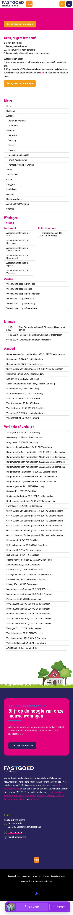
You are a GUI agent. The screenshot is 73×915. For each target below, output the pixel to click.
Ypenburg (49, 795)
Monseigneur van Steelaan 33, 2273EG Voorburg (29, 589)
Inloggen (10, 184)
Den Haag (59, 795)
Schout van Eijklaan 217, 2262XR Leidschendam (28, 623)
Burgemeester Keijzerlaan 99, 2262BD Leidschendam (31, 481)
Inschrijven (11, 189)
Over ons (10, 111)
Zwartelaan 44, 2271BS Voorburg (22, 648)
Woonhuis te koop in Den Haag (20, 284)
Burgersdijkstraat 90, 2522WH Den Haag (25, 486)
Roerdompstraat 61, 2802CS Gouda (23, 398)
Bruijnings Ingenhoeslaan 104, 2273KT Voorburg (29, 447)
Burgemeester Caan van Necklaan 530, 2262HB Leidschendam (35, 467)
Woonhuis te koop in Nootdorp (20, 298)
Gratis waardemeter (18, 160)
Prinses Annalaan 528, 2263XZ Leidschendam (28, 609)
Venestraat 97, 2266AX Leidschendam (24, 413)
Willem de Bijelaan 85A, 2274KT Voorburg (26, 643)
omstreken (35, 799)
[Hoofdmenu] (69, 4)
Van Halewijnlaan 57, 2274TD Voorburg (24, 633)
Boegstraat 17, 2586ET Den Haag (22, 442)
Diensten (10, 130)
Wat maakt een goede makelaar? (28, 339)
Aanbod (10, 116)
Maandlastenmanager (19, 155)
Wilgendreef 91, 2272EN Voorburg (22, 418)
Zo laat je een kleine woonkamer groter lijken (34, 335)
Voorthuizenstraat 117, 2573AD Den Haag (26, 638)
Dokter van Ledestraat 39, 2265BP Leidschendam (29, 496)
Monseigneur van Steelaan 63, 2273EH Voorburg (29, 594)
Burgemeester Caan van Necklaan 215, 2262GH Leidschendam (35, 457)
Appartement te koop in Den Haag (17, 241)
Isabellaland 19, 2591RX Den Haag (22, 555)
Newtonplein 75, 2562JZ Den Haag (22, 388)
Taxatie (12, 150)
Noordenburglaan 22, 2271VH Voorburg (24, 393)
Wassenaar (19, 795)
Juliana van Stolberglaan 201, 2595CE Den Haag (29, 560)
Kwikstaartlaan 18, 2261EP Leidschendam (26, 579)
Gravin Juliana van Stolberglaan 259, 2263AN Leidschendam (34, 525)
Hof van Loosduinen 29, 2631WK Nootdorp (26, 545)
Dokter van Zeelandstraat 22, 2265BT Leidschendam (31, 501)
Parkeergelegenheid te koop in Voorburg (51, 234)
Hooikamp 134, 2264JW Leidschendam (25, 374)
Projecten (13, 125)
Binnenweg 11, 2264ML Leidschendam (24, 437)
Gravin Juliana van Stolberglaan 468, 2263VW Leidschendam (34, 535)
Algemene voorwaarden (17, 204)
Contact (10, 179)
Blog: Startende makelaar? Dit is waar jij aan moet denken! (35, 328)
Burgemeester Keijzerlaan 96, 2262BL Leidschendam (31, 476)
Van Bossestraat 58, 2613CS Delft (22, 403)
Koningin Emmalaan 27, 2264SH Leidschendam (28, 574)
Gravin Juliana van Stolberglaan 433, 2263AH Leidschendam (34, 369)
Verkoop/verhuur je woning (21, 165)
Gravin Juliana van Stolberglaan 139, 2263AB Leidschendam (34, 511)
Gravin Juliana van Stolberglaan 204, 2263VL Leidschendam (34, 520)
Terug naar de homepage (20, 24)
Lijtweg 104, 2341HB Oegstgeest (22, 584)
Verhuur (12, 145)
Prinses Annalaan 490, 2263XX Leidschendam (28, 604)
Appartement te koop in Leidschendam (17, 249)
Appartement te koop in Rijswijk (17, 264)
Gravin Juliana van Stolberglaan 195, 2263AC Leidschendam (34, 515)
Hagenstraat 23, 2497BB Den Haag (22, 540)
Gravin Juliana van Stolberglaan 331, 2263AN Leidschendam (34, 530)
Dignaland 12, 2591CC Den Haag (21, 491)
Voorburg (8, 795)
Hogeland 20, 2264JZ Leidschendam (23, 550)
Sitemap (10, 209)
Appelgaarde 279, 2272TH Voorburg (23, 432)
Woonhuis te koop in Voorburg (20, 303)
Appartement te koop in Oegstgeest (17, 256)
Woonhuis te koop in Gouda (19, 289)
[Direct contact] (62, 4)
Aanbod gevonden (17, 120)
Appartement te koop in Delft (17, 234)
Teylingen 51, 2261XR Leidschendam (23, 628)
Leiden (40, 795)
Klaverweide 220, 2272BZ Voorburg (23, 564)
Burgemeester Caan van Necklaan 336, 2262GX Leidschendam (35, 354)
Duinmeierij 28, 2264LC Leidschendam (24, 359)
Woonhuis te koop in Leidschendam (23, 293)
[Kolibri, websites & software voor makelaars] (36, 893)
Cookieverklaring (14, 199)
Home (9, 106)
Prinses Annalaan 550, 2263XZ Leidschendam (28, 613)
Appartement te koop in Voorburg (17, 271)
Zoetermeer (30, 795)
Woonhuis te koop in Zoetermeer (21, 308)
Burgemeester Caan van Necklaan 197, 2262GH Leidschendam (35, 452)
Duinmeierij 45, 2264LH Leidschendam (24, 364)
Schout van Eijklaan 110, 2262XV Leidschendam (28, 618)
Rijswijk (23, 799)
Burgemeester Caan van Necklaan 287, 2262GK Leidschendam (35, 462)
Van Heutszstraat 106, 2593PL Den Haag (25, 408)
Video (9, 169)
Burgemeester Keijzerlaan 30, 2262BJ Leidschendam (31, 471)
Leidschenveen (11, 799)
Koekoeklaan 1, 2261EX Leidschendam (24, 569)
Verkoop (13, 140)
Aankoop (13, 135)
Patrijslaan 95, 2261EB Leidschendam (24, 599)
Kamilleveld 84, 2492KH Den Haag (22, 379)
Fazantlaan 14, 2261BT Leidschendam (24, 506)
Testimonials (12, 174)
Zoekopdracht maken (22, 745)
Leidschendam (56, 792)
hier (42, 72)
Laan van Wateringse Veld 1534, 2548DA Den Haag (30, 383)
